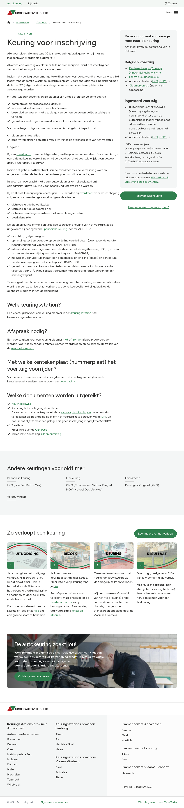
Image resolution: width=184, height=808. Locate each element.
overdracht (24, 154)
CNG (162, 81)
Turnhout (13, 779)
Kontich (12, 764)
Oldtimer (41, 22)
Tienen (60, 777)
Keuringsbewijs (21, 403)
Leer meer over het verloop (155, 533)
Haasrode (128, 773)
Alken (59, 734)
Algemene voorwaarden (54, 802)
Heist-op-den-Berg (19, 754)
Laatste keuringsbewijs (144, 77)
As (57, 739)
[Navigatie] (172, 12)
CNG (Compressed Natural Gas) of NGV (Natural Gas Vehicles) (89, 487)
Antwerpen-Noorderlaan (23, 734)
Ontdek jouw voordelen (33, 676)
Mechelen (13, 774)
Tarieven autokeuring (148, 195)
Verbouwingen (16, 496)
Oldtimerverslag (51, 434)
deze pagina (67, 381)
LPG (155, 81)
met (65, 339)
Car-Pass (41, 429)
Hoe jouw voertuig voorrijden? (148, 207)
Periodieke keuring (18, 478)
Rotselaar (62, 772)
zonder (77, 339)
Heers (59, 749)
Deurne (12, 744)
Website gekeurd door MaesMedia (157, 802)
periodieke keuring (55, 229)
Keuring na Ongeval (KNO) (142, 485)
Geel (10, 749)
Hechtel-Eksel (65, 744)
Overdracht (132, 478)
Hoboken (13, 759)
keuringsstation (81, 313)
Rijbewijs (33, 3)
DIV (103, 416)
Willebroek (13, 784)
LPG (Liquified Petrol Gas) (24, 485)
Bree (125, 759)
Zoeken (171, 3)
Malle (10, 769)
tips (36, 610)
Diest (59, 767)
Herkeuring (73, 478)
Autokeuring (14, 3)
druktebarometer (61, 602)
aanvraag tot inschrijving (76, 412)
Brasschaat (14, 739)
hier (56, 586)
